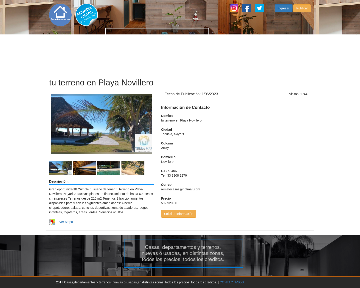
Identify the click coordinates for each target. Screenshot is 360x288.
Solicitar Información (178, 214)
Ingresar (283, 13)
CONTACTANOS (232, 282)
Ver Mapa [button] (66, 222)
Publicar (302, 13)
